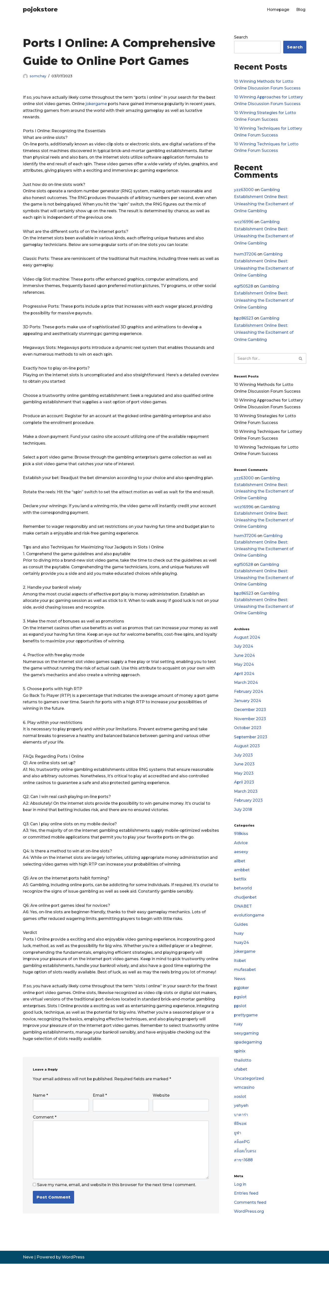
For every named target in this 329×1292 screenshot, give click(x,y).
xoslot (240, 1115)
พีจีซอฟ (240, 1143)
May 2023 (244, 786)
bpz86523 (244, 322)
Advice (241, 856)
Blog (300, 9)
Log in (240, 1204)
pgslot (240, 1013)
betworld (243, 903)
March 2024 (246, 693)
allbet (239, 875)
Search (241, 37)
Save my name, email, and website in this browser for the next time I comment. (116, 1213)
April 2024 (244, 684)
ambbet (242, 884)
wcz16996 (243, 224)
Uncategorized (249, 1097)
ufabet (240, 1087)
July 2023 (243, 767)
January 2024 (247, 712)
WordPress (73, 1285)
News (239, 995)
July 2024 (243, 656)
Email (100, 1122)
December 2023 (250, 721)
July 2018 (243, 823)
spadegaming (248, 1060)
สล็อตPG (242, 1161)
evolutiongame (249, 930)
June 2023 (244, 776)
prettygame (246, 1032)
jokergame (98, 104)
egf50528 (243, 289)
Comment (44, 1144)
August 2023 (247, 758)
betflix (240, 893)
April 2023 (244, 795)
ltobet (240, 976)
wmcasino (244, 1106)
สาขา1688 (243, 1180)
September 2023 (251, 749)
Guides (241, 940)
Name (40, 1122)
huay (239, 949)
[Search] (264, 362)
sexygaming (246, 1050)
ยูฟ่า (237, 1152)
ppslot (240, 1023)
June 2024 (244, 666)
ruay (238, 1041)
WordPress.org (249, 1232)
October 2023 (248, 739)
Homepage (277, 9)
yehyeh (241, 1124)
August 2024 (247, 647)
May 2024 (244, 675)
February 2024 (248, 702)
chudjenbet (245, 912)
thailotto (243, 1078)
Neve (28, 1285)
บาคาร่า (241, 1134)
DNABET (243, 921)
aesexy (241, 866)
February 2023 (248, 813)
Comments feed (250, 1223)
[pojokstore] (40, 9)
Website (161, 1122)
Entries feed (246, 1214)
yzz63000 (244, 191)
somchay (38, 76)
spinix (240, 1069)
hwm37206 (245, 256)
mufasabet (245, 986)
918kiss (241, 847)
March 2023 (246, 804)
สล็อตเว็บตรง (245, 1170)
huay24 (241, 958)
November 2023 (250, 730)
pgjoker (242, 1004)
